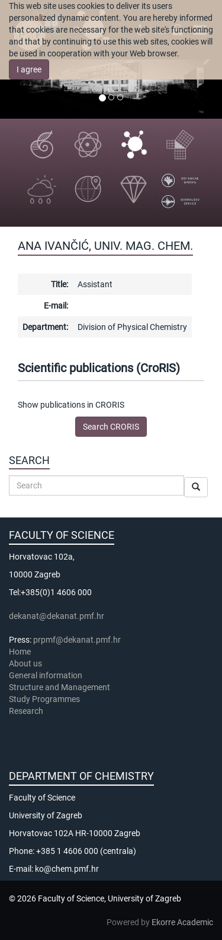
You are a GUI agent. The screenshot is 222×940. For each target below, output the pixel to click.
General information (45, 675)
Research (27, 711)
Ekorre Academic (182, 922)
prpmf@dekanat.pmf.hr (77, 639)
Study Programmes (44, 699)
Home (20, 651)
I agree (29, 69)
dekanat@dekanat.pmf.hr (56, 616)
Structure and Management (59, 687)
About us (26, 663)
